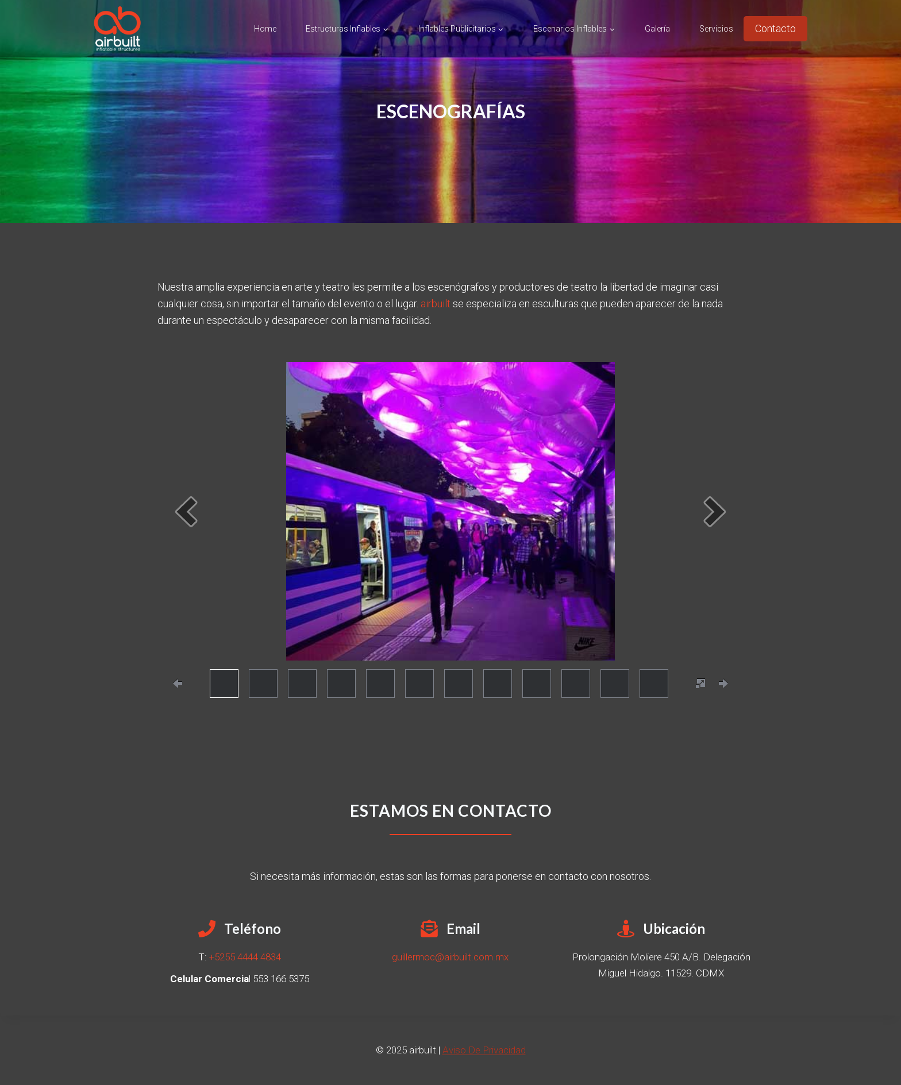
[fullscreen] (700, 683)
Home (265, 28)
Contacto (775, 28)
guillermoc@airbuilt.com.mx (450, 957)
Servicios (716, 28)
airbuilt (435, 304)
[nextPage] (723, 683)
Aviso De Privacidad (484, 1050)
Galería (657, 28)
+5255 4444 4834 (245, 957)
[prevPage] (177, 683)
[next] (715, 511)
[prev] (186, 511)
